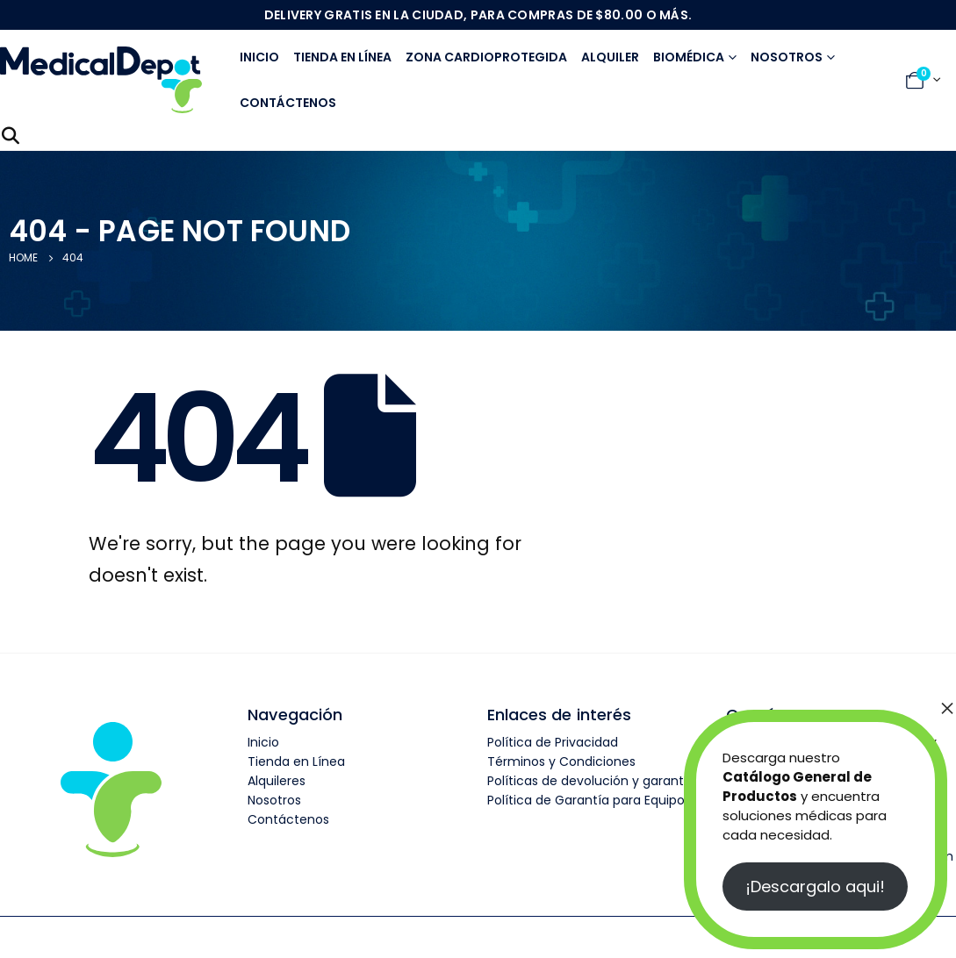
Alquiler (610, 57)
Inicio (259, 57)
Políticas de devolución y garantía (591, 781)
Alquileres (276, 781)
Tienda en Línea (296, 761)
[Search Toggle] (10, 136)
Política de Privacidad (552, 742)
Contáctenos (288, 102)
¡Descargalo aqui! (815, 886)
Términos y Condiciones (561, 761)
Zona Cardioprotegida (486, 57)
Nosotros (787, 57)
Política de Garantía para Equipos (589, 800)
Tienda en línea (342, 57)
